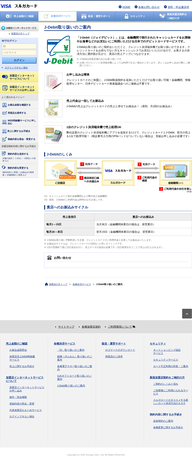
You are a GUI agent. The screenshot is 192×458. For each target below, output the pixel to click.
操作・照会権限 (18, 397)
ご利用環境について (122, 326)
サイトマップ (66, 326)
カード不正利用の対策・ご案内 (170, 366)
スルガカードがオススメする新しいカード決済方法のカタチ (170, 402)
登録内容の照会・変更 (21, 403)
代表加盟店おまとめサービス (25, 410)
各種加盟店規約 (91, 326)
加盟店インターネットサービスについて (18, 77)
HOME (126, 7)
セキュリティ (158, 343)
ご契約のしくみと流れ (165, 383)
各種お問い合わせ (149, 7)
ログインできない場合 (16, 67)
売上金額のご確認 (16, 343)
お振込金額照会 (18, 350)
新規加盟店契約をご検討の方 (167, 377)
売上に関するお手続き (16, 131)
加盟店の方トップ (19, 28)
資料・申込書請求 (178, 7)
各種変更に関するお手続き (168, 427)
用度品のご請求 (114, 356)
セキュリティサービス (165, 359)
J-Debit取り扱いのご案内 (71, 385)
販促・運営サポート (114, 343)
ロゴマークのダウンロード (120, 350)
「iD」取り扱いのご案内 (70, 350)
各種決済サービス (82, 284)
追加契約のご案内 (163, 420)
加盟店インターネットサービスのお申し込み (18, 88)
